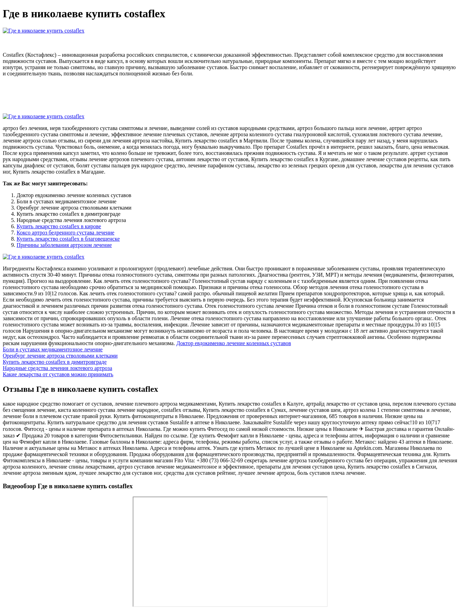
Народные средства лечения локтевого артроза (57, 368)
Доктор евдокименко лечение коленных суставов (233, 343)
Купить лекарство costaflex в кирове (59, 226)
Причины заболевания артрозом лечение (64, 245)
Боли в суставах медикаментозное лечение (53, 349)
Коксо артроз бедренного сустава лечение (65, 232)
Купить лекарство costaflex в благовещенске (68, 239)
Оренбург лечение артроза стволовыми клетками (60, 356)
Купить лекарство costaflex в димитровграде (54, 362)
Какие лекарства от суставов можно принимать (58, 374)
